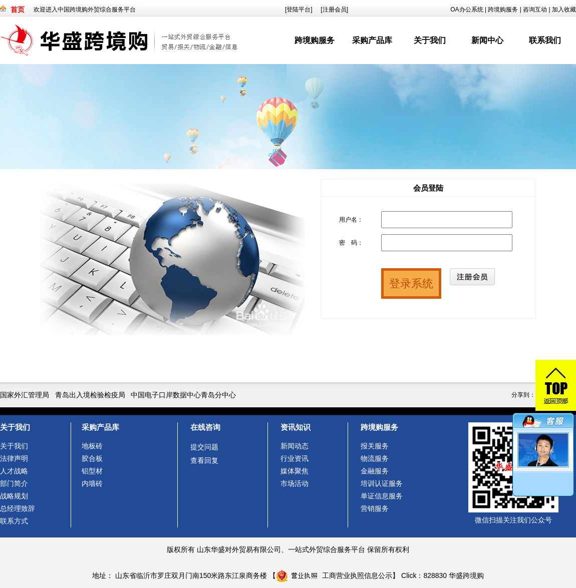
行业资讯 (294, 458)
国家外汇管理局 (24, 395)
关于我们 (430, 40)
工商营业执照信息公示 (334, 575)
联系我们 (545, 40)
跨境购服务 (503, 9)
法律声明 (14, 458)
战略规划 (14, 496)
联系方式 (14, 521)
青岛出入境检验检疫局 (90, 395)
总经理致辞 (17, 508)
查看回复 (204, 460)
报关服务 (375, 446)
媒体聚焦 (294, 471)
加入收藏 (564, 9)
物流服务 (375, 458)
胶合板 (92, 458)
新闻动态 (294, 446)
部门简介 (14, 483)
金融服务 (375, 471)
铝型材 (92, 471)
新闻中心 (487, 40)
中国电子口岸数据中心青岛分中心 (183, 395)
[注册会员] (334, 9)
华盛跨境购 (466, 575)
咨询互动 (535, 9)
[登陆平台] (299, 9)
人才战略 (14, 471)
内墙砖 (92, 483)
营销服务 (375, 508)
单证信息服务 (382, 496)
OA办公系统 (466, 9)
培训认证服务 (382, 483)
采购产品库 (372, 40)
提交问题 (204, 447)
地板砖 (92, 446)
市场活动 (294, 483)
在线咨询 (205, 427)
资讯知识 (295, 427)
